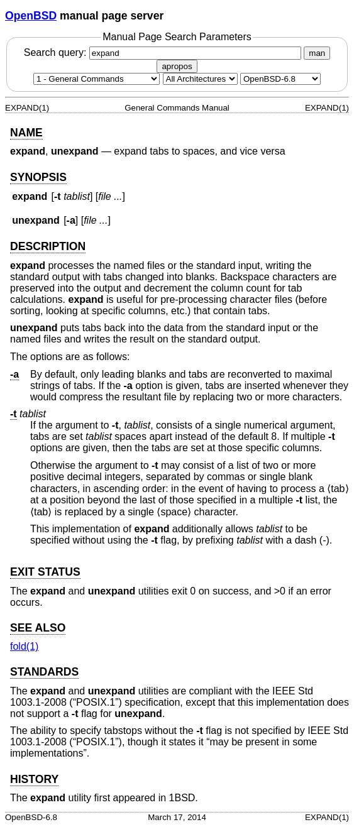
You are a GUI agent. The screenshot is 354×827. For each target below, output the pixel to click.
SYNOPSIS (38, 177)
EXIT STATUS (45, 572)
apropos (177, 66)
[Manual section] (96, 79)
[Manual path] (280, 79)
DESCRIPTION (48, 246)
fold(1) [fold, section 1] (24, 646)
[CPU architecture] (200, 79)
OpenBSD (31, 15)
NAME (26, 132)
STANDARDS (44, 671)
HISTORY (34, 779)
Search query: (164, 52)
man (317, 53)
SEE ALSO (37, 628)
